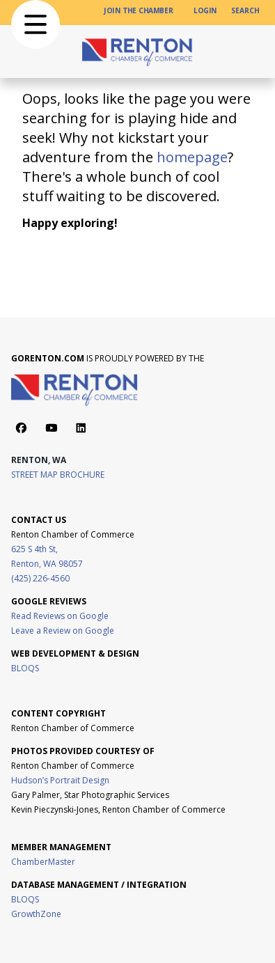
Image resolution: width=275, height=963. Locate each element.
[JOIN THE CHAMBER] (138, 11)
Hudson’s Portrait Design (60, 780)
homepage (192, 157)
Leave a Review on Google (62, 630)
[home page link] (138, 51)
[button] (35, 24)
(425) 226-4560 (40, 578)
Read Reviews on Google (60, 616)
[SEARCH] (245, 10)
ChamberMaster (43, 862)
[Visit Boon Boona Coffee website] (12, 824)
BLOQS (25, 668)
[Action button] (21, 428)
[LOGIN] (205, 10)
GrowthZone (36, 914)
